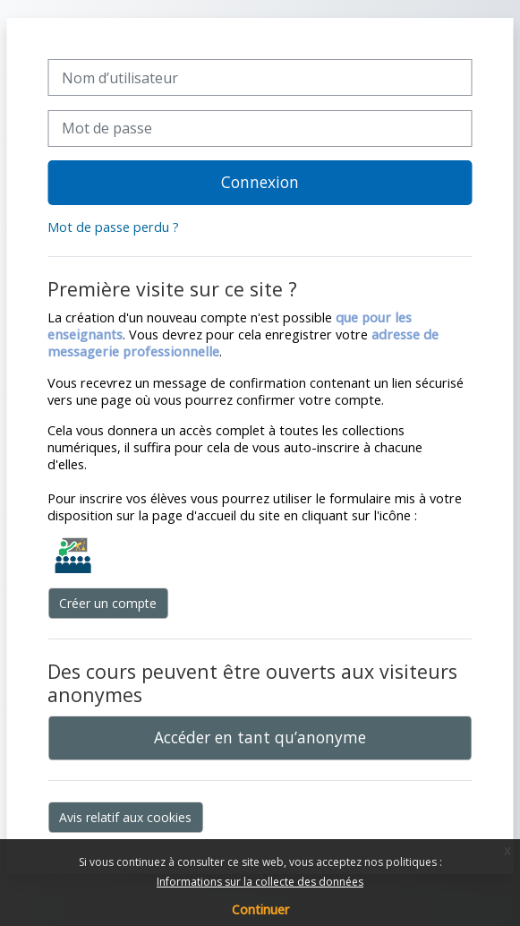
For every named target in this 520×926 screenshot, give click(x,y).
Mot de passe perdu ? (113, 227)
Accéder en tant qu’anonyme (260, 737)
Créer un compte (108, 603)
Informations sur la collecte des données (260, 881)
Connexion (260, 182)
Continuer (260, 909)
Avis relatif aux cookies (125, 817)
